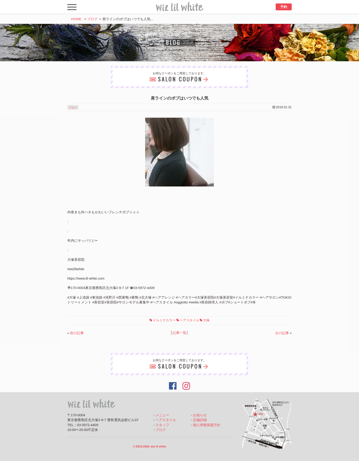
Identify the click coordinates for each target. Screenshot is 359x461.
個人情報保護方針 (206, 425)
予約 (283, 7)
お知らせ (200, 415)
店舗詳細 (200, 420)
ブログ (92, 19)
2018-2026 (149, 446)
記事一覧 (179, 333)
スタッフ (162, 425)
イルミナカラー (164, 320)
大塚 (206, 320)
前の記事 (77, 333)
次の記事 (282, 333)
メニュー (162, 415)
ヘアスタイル (189, 320)
